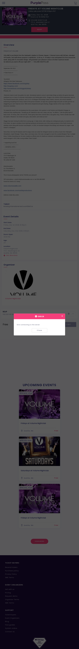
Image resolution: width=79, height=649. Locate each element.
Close (39, 330)
